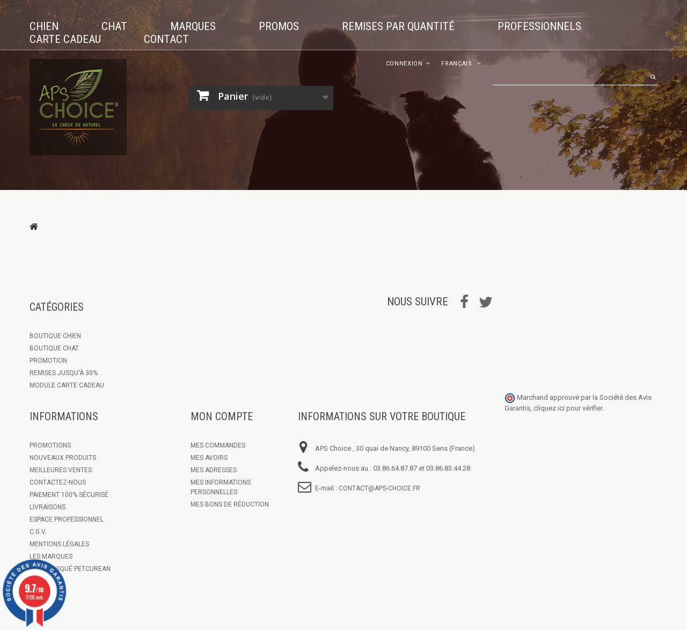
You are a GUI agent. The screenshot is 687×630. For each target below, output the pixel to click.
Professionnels (539, 26)
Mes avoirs (209, 457)
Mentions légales (59, 544)
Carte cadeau (65, 39)
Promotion (48, 360)
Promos (279, 26)
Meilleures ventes (61, 470)
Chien (44, 26)
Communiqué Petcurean (70, 569)
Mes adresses (214, 470)
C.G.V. (38, 532)
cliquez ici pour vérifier (567, 408)
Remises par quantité (398, 26)
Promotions (50, 445)
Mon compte (222, 416)
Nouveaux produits (63, 457)
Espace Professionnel (67, 519)
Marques (193, 26)
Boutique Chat (54, 348)
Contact (166, 39)
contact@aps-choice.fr (379, 488)
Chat (114, 26)
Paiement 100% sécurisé (69, 495)
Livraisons (47, 507)
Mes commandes (218, 445)
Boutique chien (55, 336)
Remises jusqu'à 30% (64, 373)
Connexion (404, 63)
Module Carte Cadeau (67, 385)
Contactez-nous (58, 482)
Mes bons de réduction (230, 504)
